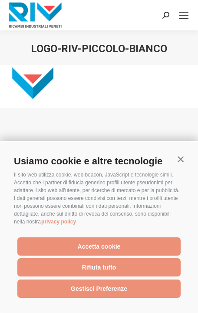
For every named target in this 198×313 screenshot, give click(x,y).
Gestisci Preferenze (99, 288)
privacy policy (58, 222)
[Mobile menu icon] (183, 15)
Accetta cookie (99, 246)
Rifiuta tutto (99, 267)
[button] (180, 159)
